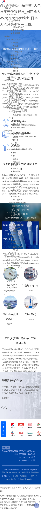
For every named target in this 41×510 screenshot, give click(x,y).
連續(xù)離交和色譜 (16, 109)
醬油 (15, 178)
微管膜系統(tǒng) (15, 93)
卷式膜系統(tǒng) (15, 87)
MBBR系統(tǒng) (19, 121)
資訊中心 (7, 269)
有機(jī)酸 (16, 162)
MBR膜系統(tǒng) (16, 96)
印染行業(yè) (18, 231)
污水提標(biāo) (14, 266)
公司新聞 (12, 272)
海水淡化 (16, 244)
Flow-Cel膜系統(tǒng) (17, 90)
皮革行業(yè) (18, 237)
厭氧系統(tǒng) (19, 124)
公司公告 (12, 281)
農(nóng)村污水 (19, 218)
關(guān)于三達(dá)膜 (12, 11)
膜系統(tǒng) (9, 80)
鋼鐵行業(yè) (18, 240)
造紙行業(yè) (18, 234)
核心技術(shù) (14, 21)
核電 (15, 206)
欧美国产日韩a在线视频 (9, 502)
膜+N (11, 118)
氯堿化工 (16, 190)
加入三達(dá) (14, 24)
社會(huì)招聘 (18, 30)
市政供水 (16, 215)
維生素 (15, 137)
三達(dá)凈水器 (10, 479)
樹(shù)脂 (17, 74)
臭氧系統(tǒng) (19, 127)
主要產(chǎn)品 (15, 39)
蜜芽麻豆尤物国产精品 (8, 505)
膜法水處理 (13, 212)
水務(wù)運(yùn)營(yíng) (18, 262)
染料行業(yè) (18, 187)
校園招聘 (16, 33)
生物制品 (16, 146)
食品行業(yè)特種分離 (17, 149)
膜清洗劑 (16, 65)
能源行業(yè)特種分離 (17, 203)
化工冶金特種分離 (16, 181)
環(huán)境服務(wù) (12, 256)
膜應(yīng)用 (9, 131)
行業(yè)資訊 (14, 275)
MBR (15, 49)
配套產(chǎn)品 (15, 61)
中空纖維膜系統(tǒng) (17, 99)
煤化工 (15, 250)
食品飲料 (16, 228)
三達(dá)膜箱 (14, 105)
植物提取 (16, 171)
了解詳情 (10, 324)
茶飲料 (15, 168)
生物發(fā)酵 (18, 225)
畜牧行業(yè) (18, 247)
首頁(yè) (7, 8)
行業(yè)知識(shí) (34, 472)
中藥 (15, 143)
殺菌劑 (15, 71)
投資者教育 (13, 288)
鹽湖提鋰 (16, 184)
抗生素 (15, 140)
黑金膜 (15, 43)
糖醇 (15, 153)
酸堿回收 (16, 196)
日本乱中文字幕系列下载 (27, 505)
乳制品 (15, 165)
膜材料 (7, 36)
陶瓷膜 (15, 46)
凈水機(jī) (12, 77)
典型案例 (12, 253)
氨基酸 (15, 159)
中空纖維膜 (17, 52)
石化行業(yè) (18, 222)
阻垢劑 (15, 68)
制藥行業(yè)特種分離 (17, 134)
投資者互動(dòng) (16, 284)
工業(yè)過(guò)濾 (25, 479)
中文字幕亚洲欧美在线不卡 (29, 502)
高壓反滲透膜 (14, 102)
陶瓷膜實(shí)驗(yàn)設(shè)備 (25, 115)
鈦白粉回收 (17, 200)
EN (33, 5)
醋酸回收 (16, 193)
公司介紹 (12, 14)
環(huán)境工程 (15, 259)
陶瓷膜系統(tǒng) (15, 83)
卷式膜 (15, 55)
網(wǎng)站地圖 (23, 472)
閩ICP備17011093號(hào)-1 (10, 472)
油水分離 (16, 209)
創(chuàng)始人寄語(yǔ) (18, 17)
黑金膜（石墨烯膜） (20, 476)
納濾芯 (15, 58)
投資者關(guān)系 (11, 278)
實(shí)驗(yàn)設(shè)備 (18, 112)
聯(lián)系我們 (18, 27)
